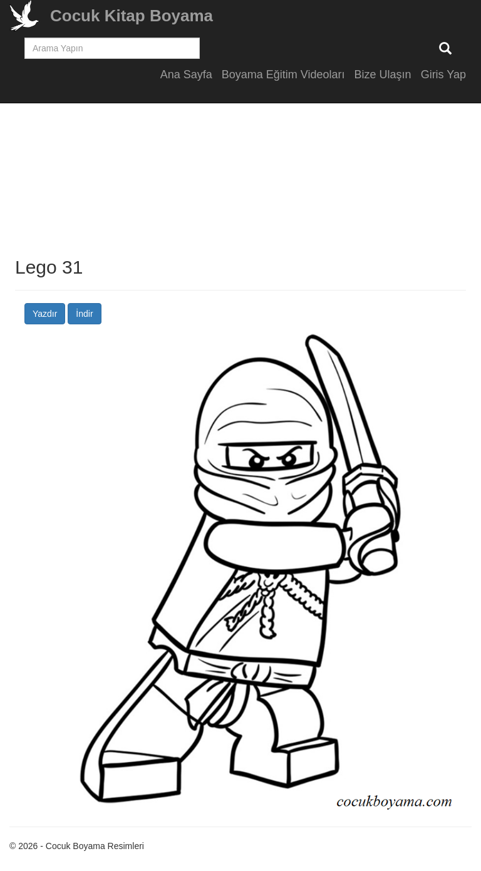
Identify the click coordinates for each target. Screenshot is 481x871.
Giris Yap (443, 74)
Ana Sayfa (186, 74)
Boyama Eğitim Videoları (283, 74)
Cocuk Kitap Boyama (131, 15)
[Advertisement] (240, 169)
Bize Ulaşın (382, 74)
